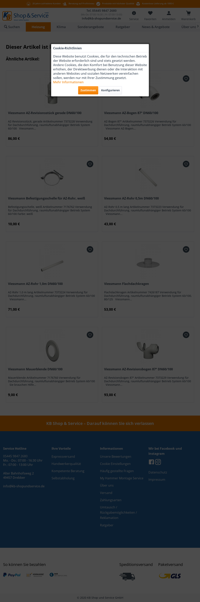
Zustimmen (88, 90)
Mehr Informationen (68, 82)
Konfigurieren (110, 90)
